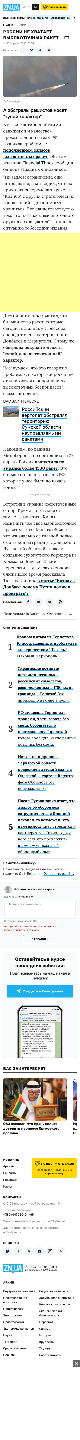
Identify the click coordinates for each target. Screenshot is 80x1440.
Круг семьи (47, 1342)
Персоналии (48, 1322)
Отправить (40, 939)
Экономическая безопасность (51, 1313)
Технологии (11, 1342)
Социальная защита (53, 1291)
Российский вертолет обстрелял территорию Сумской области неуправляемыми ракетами (44, 424)
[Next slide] (73, 18)
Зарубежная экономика (56, 1298)
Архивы (8, 1166)
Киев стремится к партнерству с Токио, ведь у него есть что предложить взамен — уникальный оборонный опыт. (47, 826)
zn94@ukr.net (57, 1221)
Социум (45, 1329)
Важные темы (14, 18)
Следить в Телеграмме (40, 991)
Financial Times (37, 162)
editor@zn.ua (12, 1232)
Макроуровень (13, 1309)
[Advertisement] (40, 272)
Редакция (10, 1180)
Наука (7, 1335)
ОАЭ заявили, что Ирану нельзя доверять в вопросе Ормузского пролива (31, 1128)
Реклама (9, 1173)
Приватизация (14, 1322)
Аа (35, 7)
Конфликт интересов (54, 1304)
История (45, 1335)
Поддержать (54, 7)
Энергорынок (13, 1315)
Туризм (44, 1348)
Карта (7, 1186)
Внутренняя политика (19, 1291)
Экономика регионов (18, 1328)
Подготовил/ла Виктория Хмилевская (35, 614)
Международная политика (15, 1300)
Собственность (50, 1355)
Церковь (9, 1355)
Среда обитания (15, 1348)
